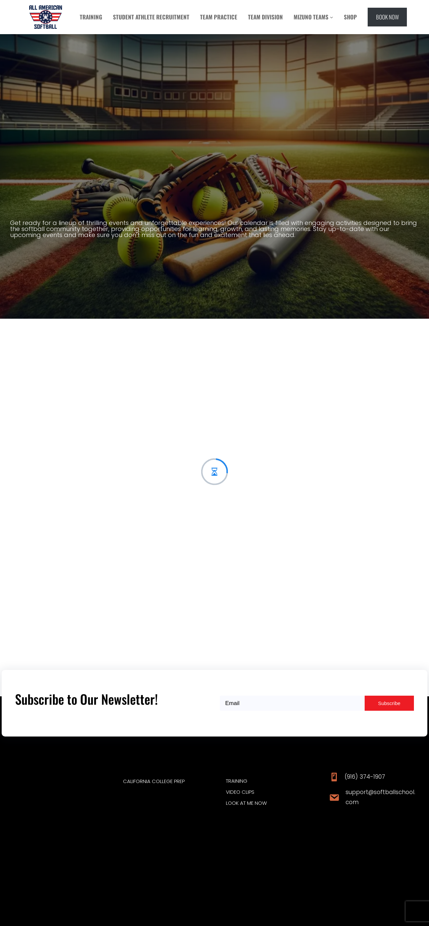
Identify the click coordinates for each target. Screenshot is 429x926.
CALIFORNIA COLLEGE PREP (154, 781)
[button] (387, 17)
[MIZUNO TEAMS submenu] (331, 17)
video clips (240, 791)
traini (233, 780)
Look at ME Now (246, 802)
